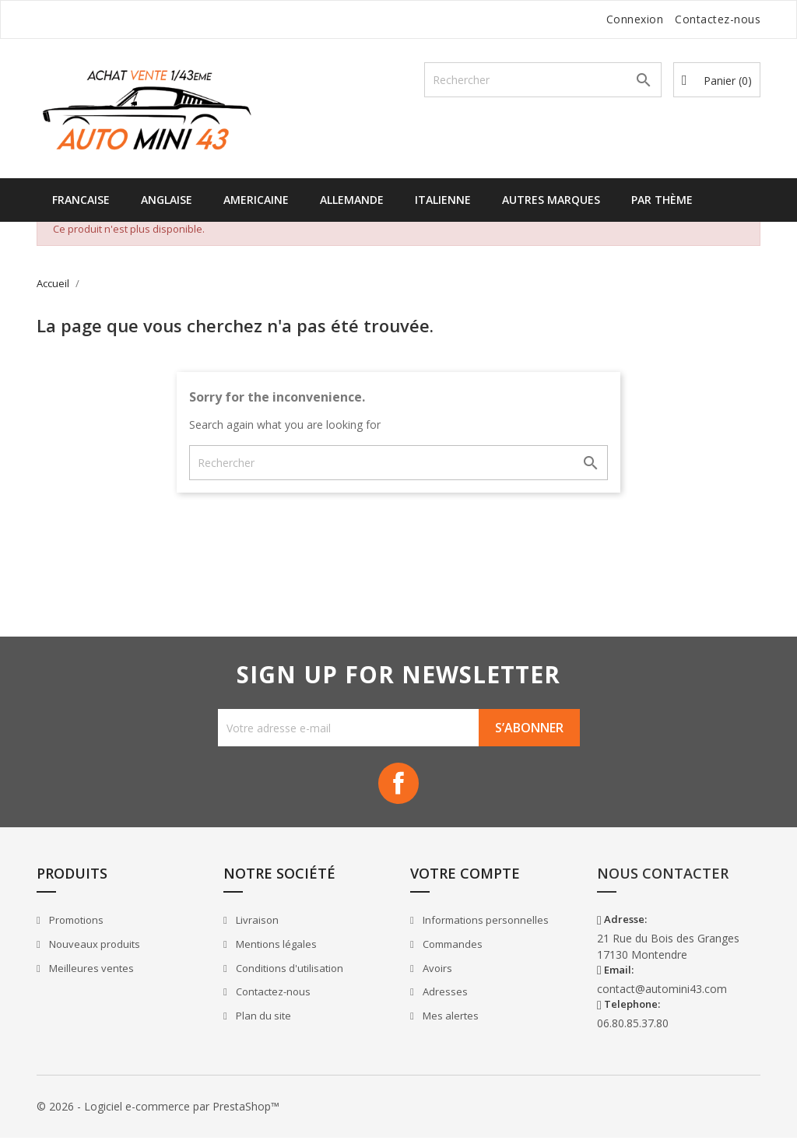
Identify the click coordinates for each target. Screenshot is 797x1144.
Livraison (256, 926)
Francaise (81, 199)
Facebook (398, 786)
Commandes (451, 950)
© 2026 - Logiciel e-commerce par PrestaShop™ (158, 1112)
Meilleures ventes (90, 974)
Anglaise (166, 199)
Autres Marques (551, 199)
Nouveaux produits (93, 950)
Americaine (256, 199)
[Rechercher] (543, 79)
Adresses (444, 998)
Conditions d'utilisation (288, 974)
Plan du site (262, 1021)
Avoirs (436, 974)
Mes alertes (449, 1021)
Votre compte (465, 878)
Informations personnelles (484, 926)
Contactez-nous (717, 19)
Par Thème (662, 199)
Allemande (352, 199)
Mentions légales (275, 950)
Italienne (443, 199)
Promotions (75, 926)
